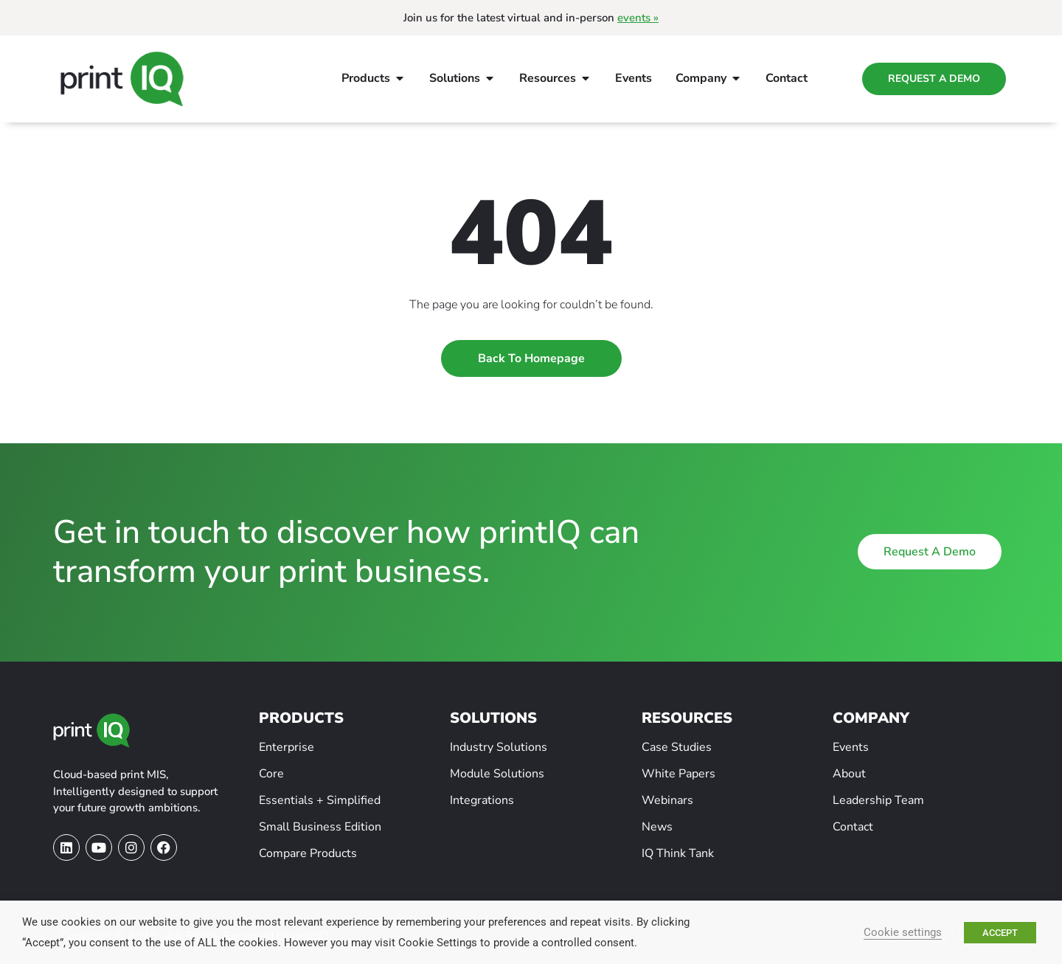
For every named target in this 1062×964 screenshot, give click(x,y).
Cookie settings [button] (903, 932)
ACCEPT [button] (1000, 932)
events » (638, 17)
